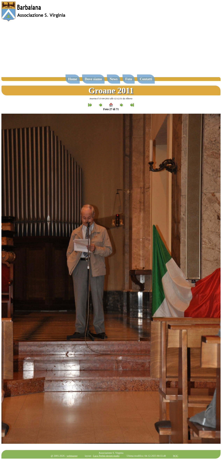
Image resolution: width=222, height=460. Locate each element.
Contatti (146, 79)
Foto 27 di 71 (111, 109)
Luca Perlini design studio (106, 455)
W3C (175, 455)
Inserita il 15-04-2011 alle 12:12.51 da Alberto (111, 98)
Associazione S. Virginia (111, 452)
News (114, 79)
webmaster (72, 455)
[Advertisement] (111, 49)
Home (72, 79)
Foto (128, 79)
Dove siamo (93, 79)
